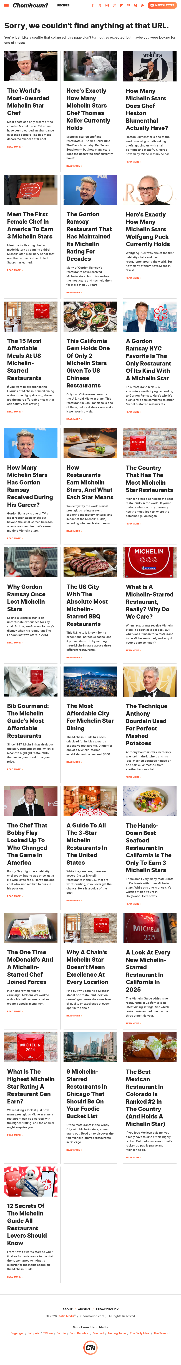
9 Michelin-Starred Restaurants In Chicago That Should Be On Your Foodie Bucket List (86, 1094)
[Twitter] (100, 6)
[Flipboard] (121, 6)
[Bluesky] (136, 6)
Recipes (63, 5)
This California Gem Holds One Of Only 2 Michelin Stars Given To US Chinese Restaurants (88, 363)
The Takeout (162, 1333)
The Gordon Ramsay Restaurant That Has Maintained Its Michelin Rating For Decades (89, 236)
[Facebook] (93, 6)
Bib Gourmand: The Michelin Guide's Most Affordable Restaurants (28, 720)
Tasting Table (117, 1333)
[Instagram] (107, 6)
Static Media (65, 1316)
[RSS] (143, 6)
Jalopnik (33, 1333)
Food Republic (79, 1333)
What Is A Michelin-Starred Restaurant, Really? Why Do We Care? (150, 601)
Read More (14, 146)
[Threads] (114, 6)
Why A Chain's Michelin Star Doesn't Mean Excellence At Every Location (87, 967)
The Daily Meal (140, 1333)
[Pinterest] (128, 6)
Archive (84, 1309)
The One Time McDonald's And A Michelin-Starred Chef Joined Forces (30, 967)
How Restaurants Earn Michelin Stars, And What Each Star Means (90, 482)
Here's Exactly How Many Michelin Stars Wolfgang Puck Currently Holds (148, 229)
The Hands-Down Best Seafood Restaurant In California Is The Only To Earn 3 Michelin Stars (149, 848)
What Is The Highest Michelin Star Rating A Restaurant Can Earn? (31, 1086)
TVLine (48, 1333)
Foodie (61, 1333)
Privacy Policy (107, 1309)
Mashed (98, 1333)
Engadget (17, 1333)
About (67, 1309)
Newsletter (162, 5)
